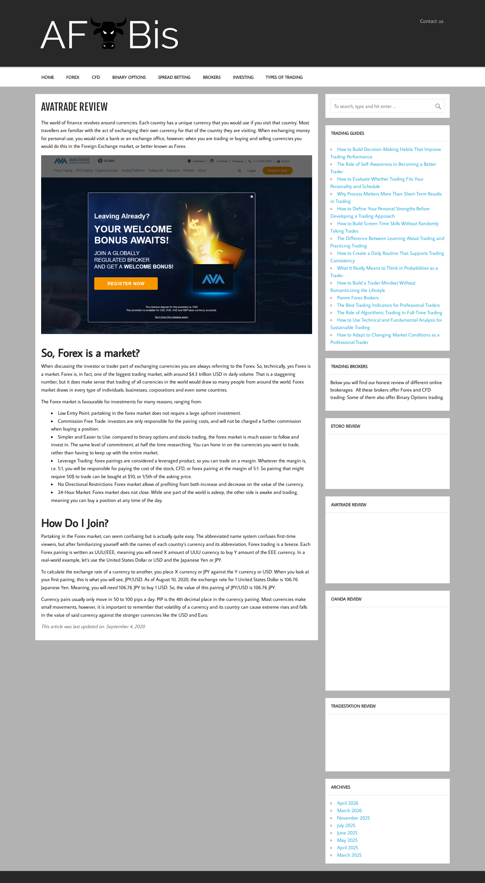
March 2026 (349, 810)
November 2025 (353, 818)
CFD (96, 77)
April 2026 (347, 803)
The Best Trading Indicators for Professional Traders (388, 305)
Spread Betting (174, 77)
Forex (72, 77)
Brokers (212, 77)
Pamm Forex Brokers (358, 297)
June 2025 (347, 832)
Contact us (432, 21)
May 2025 (347, 840)
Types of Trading (284, 77)
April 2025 (347, 847)
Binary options (129, 77)
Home (47, 77)
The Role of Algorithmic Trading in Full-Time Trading (389, 312)
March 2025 (349, 855)
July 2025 (346, 825)
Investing (243, 77)
